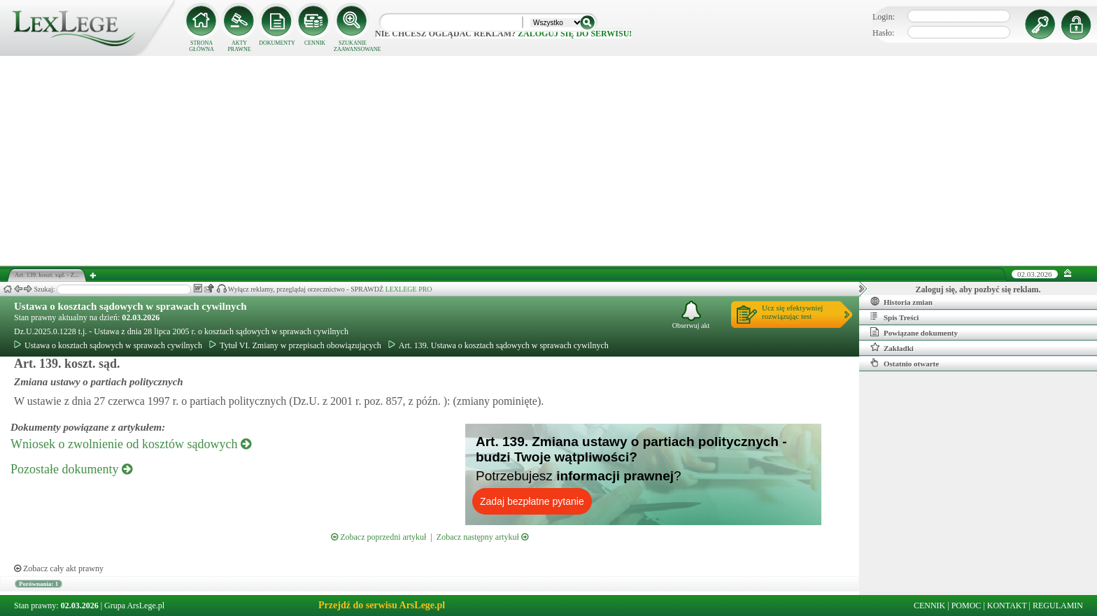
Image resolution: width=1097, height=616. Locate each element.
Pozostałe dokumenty (71, 469)
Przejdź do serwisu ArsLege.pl (381, 605)
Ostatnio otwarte (904, 363)
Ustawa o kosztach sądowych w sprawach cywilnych (130, 306)
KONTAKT (1007, 605)
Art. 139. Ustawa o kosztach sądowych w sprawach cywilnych (498, 345)
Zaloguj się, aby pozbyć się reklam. (978, 289)
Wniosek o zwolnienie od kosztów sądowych (130, 444)
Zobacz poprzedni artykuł (378, 537)
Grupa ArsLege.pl (134, 605)
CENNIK (314, 43)
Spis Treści (894, 317)
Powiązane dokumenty (914, 332)
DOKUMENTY (277, 43)
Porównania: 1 (38, 583)
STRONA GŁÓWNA (201, 46)
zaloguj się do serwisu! (575, 33)
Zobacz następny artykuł (482, 537)
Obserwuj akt (691, 315)
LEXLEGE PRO (408, 289)
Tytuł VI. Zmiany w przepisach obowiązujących (295, 345)
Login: (883, 17)
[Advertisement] (548, 161)
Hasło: (883, 33)
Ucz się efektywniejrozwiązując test (792, 311)
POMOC (966, 605)
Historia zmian (901, 301)
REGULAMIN (1058, 605)
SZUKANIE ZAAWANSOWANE (352, 46)
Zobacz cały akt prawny (59, 568)
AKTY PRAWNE (238, 46)
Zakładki (892, 347)
